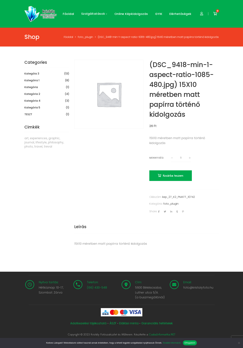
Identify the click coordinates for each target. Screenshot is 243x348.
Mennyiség (156, 157)
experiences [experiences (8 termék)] (38, 138)
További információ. (172, 343)
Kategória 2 (32, 94)
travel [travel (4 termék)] (38, 147)
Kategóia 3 (31, 73)
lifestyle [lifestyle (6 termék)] (41, 142)
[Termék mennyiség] (181, 158)
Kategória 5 (32, 107)
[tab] (80, 227)
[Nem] (239, 343)
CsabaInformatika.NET (162, 334)
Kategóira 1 (31, 80)
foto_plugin (171, 204)
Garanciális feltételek (157, 323)
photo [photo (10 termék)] (28, 147)
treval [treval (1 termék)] (48, 147)
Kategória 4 (32, 100)
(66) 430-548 (97, 287)
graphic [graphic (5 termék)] (54, 138)
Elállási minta (129, 323)
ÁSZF (112, 323)
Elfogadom (190, 343)
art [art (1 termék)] (26, 138)
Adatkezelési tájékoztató (88, 323)
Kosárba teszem (173, 176)
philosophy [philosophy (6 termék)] (55, 142)
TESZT (28, 114)
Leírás (80, 227)
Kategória (31, 87)
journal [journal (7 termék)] (29, 142)
